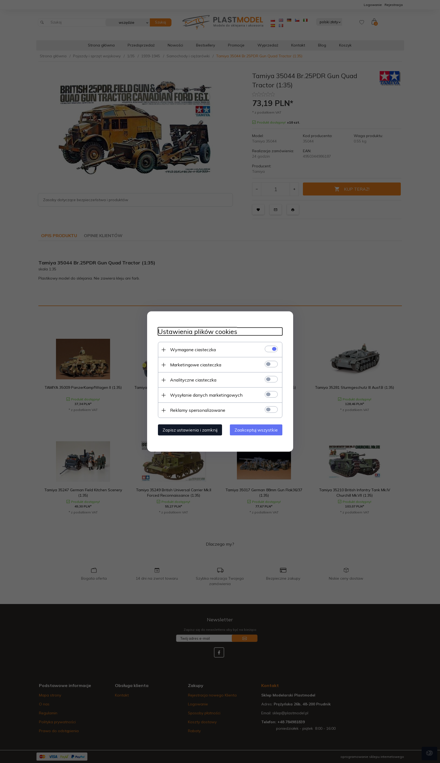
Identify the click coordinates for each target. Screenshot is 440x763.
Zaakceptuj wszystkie (256, 430)
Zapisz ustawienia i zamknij (190, 430)
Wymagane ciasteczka (193, 349)
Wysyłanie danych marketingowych (206, 395)
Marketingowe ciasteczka (195, 364)
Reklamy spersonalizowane (197, 410)
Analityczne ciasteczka (193, 380)
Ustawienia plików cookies (197, 332)
